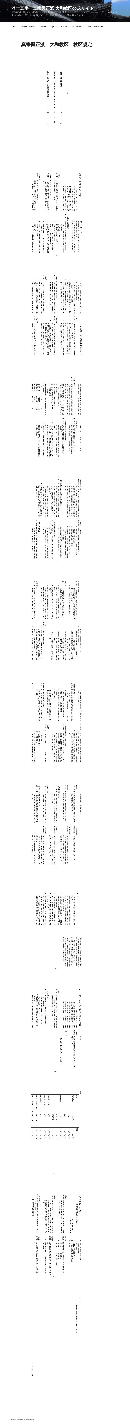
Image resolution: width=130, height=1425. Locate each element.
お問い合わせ (76, 26)
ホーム (13, 26)
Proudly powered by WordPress (22, 1419)
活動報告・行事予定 (28, 26)
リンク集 (63, 26)
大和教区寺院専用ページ (95, 26)
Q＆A (54, 26)
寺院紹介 (43, 26)
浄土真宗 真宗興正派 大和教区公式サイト (52, 8)
